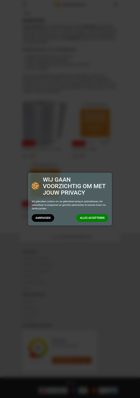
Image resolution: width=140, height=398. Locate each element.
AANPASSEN (43, 217)
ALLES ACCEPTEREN (92, 217)
